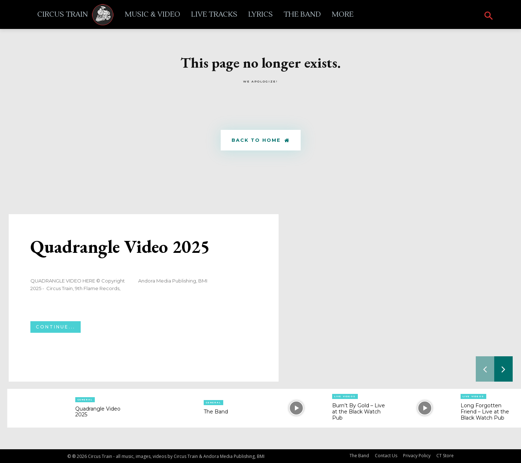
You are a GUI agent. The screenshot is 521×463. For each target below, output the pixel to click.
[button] (488, 16)
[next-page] (503, 369)
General (85, 399)
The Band (216, 412)
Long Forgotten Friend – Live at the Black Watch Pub (485, 412)
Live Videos (345, 396)
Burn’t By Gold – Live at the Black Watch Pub (358, 412)
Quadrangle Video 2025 (120, 247)
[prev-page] (485, 369)
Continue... (55, 327)
